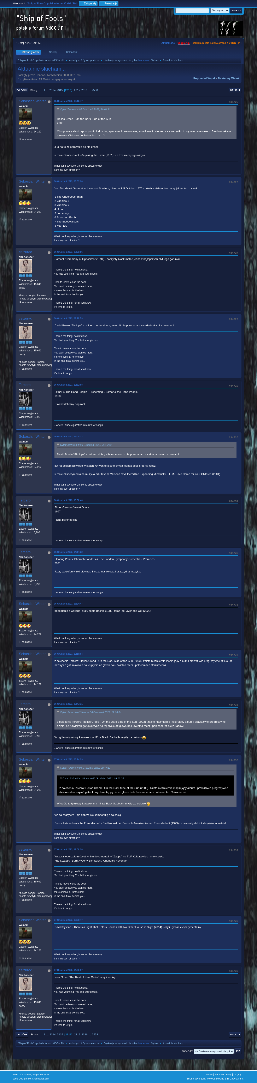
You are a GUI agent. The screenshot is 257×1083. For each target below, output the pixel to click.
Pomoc (209, 1074)
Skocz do (187, 1051)
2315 (60, 90)
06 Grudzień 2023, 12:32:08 (68, 384)
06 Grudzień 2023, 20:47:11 (68, 704)
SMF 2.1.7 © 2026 (22, 1074)
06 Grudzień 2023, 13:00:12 (68, 436)
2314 (52, 90)
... (47, 90)
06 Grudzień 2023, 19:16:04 (68, 654)
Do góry (22, 1034)
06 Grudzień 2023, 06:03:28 (68, 181)
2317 (77, 90)
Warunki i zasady (223, 1074)
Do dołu (22, 90)
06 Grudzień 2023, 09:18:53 (68, 318)
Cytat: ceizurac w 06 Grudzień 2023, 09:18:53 (85, 445)
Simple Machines (40, 1074)
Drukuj (235, 90)
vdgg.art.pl (184, 43)
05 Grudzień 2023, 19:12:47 (68, 101)
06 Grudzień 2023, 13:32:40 (68, 500)
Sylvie (154, 60)
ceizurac (25, 252)
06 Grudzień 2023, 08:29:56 (68, 252)
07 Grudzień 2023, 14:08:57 (68, 970)
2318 (84, 90)
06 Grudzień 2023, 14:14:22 (68, 552)
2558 (95, 90)
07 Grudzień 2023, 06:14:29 (68, 759)
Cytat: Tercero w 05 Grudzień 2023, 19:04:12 (85, 109)
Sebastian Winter (32, 101)
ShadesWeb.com (40, 1078)
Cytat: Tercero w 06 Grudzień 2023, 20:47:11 (85, 767)
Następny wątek (228, 78)
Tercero (25, 385)
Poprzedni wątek (204, 78)
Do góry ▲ (239, 1074)
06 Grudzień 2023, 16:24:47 (68, 603)
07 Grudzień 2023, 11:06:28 (68, 849)
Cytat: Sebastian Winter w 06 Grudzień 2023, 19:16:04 (90, 712)
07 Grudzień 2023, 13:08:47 (68, 920)
